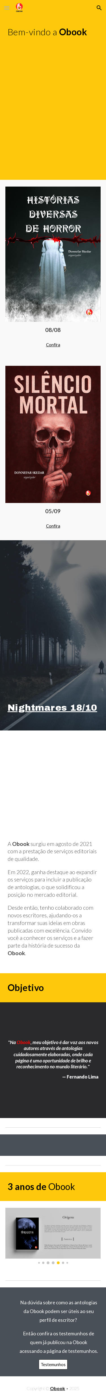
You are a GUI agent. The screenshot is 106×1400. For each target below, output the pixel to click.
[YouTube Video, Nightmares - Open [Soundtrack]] (53, 140)
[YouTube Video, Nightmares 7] (53, 73)
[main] (53, 32)
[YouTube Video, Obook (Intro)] (53, 780)
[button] (7, 8)
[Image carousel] (53, 1236)
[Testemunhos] (53, 1364)
